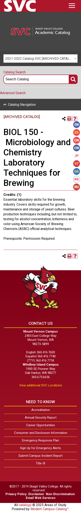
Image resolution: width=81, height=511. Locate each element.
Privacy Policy (16, 494)
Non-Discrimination (60, 494)
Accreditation (40, 410)
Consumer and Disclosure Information (40, 433)
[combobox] (40, 58)
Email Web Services (40, 498)
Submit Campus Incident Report (40, 456)
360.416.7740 (46, 356)
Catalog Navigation (22, 105)
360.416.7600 (46, 352)
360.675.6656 (41, 377)
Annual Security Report (40, 417)
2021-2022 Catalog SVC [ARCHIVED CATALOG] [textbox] (39, 59)
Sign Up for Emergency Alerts (40, 448)
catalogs (25, 505)
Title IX (40, 463)
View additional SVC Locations (40, 385)
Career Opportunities (40, 425)
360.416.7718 (45, 360)
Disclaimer (36, 494)
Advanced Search (13, 93)
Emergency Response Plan (40, 440)
